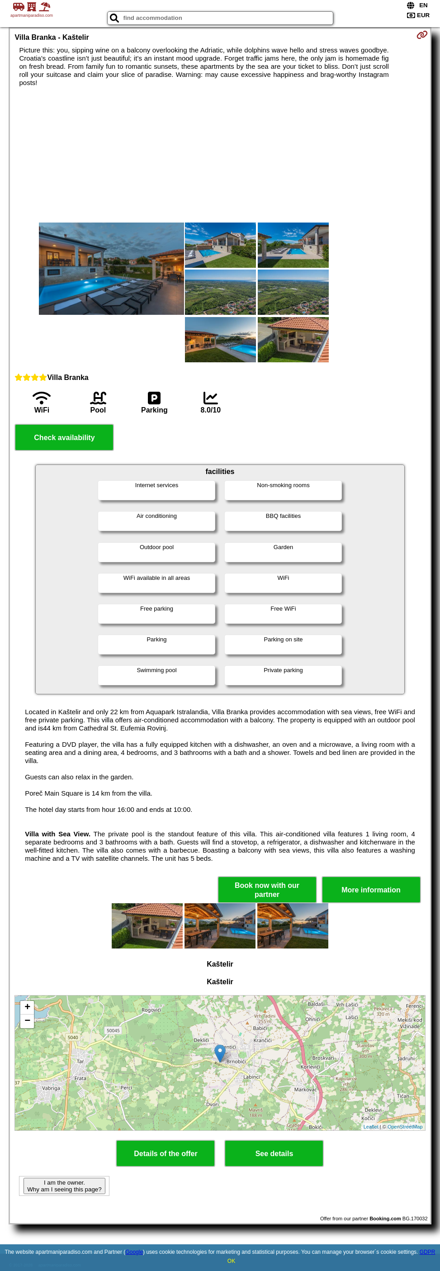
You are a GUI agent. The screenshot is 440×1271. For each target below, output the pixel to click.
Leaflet (371, 1126)
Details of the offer (165, 1153)
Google (134, 1252)
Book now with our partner (267, 890)
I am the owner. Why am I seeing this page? (64, 1186)
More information (371, 890)
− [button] (27, 1021)
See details (274, 1153)
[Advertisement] (219, 154)
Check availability (64, 437)
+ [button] (27, 1008)
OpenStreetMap (405, 1126)
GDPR (427, 1252)
